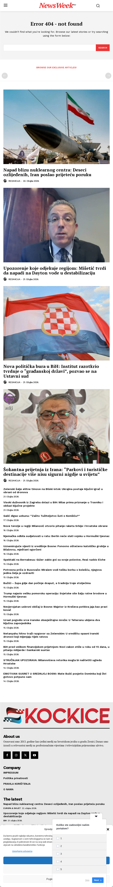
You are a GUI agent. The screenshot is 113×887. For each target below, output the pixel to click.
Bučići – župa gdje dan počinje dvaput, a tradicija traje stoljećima (47, 583)
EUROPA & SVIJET (12, 808)
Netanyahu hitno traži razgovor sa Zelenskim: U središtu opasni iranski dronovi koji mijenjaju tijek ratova (51, 635)
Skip (87, 880)
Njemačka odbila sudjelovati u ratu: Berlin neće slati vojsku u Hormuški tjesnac (56, 536)
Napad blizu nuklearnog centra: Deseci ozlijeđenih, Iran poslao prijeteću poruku (47, 172)
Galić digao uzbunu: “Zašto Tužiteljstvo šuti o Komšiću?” (41, 515)
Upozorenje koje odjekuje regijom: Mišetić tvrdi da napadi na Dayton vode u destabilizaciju (54, 270)
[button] (108, 829)
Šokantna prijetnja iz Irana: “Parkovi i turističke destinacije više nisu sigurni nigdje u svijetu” (55, 472)
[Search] (103, 47)
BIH (5, 820)
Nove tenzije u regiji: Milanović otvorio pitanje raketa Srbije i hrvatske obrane (55, 526)
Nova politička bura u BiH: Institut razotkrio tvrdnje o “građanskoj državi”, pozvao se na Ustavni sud (51, 371)
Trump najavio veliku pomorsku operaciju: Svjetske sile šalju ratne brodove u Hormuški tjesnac (55, 595)
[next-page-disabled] (108, 76)
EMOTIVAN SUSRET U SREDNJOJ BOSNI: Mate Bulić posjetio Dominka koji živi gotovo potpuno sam (54, 675)
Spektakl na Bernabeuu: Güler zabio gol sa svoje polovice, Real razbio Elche (54, 559)
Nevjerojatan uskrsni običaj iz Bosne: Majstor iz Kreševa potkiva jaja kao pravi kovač (55, 608)
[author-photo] (5, 181)
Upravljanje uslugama (22, 851)
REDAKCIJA (14, 181)
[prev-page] (5, 76)
